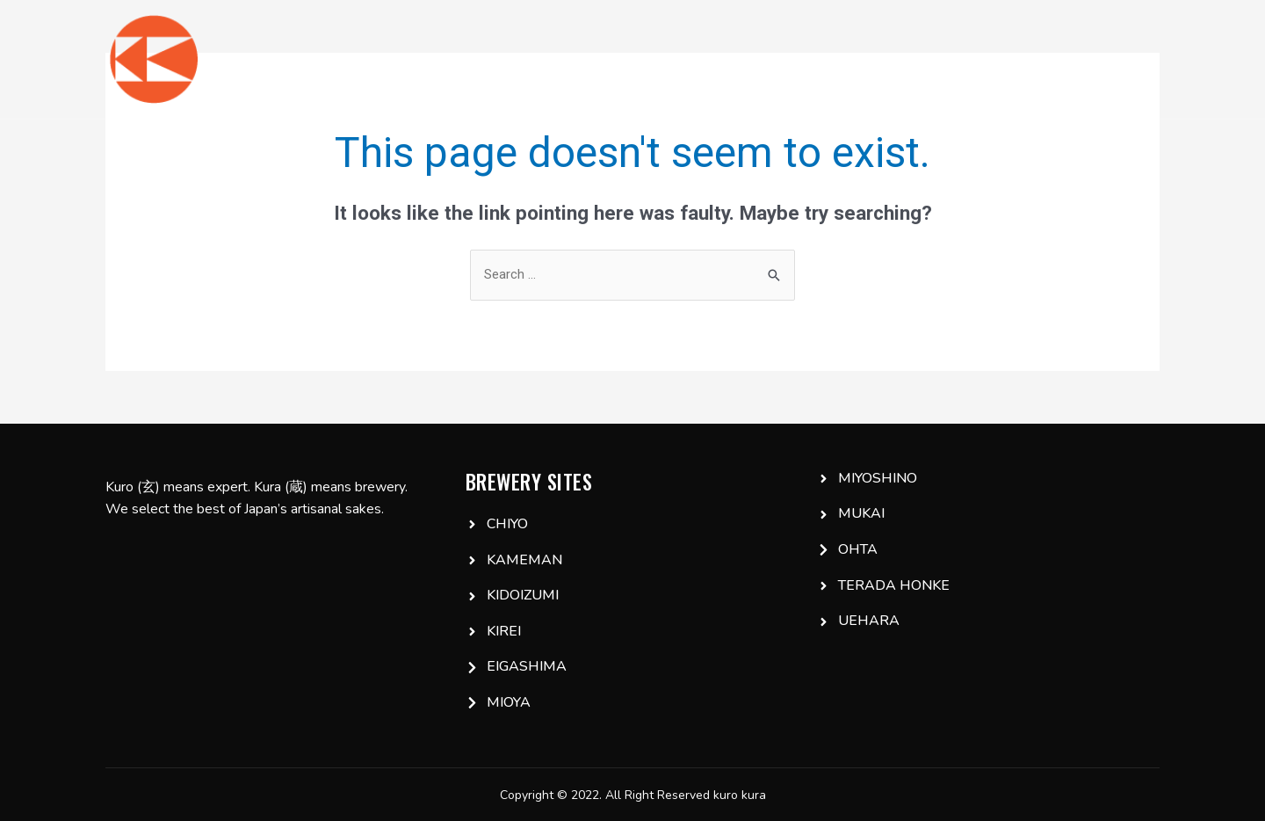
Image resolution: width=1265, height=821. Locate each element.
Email (1128, 59)
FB (1067, 59)
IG (1020, 59)
